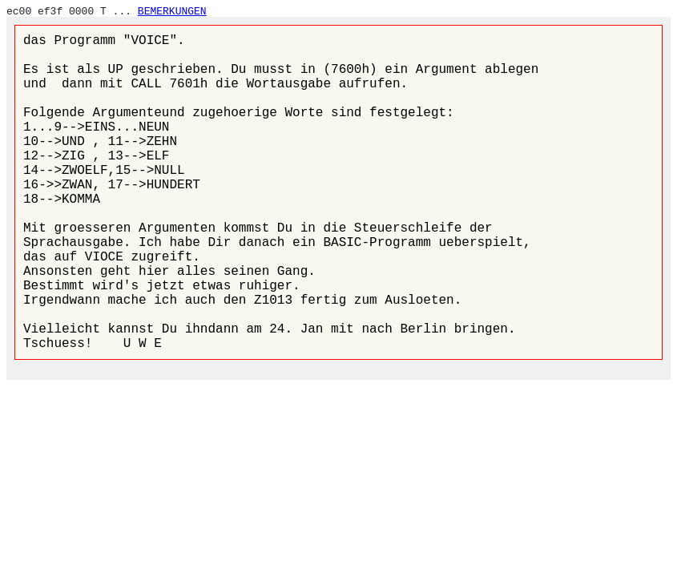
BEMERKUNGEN (172, 11)
